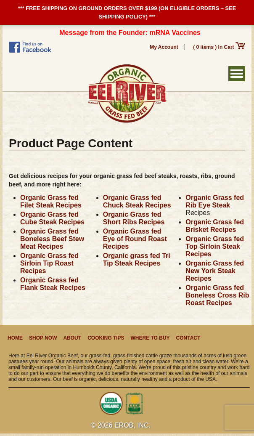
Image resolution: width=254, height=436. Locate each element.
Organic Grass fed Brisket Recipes (214, 225)
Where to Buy (149, 338)
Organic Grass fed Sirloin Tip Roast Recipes (49, 263)
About (72, 338)
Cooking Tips (105, 338)
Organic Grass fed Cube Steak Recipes (52, 218)
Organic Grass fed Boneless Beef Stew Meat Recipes (52, 239)
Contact (188, 338)
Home (15, 338)
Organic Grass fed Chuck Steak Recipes (137, 201)
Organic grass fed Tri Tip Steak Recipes (136, 259)
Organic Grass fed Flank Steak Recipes (52, 283)
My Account (164, 47)
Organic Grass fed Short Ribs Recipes (134, 218)
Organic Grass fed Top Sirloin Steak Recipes (214, 246)
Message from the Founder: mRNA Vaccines (130, 32)
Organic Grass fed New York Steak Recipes (214, 271)
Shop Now (43, 338)
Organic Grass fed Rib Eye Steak (214, 201)
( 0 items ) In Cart (219, 47)
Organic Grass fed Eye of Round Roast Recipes (135, 239)
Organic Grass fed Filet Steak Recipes (51, 201)
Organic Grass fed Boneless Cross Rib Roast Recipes (217, 295)
